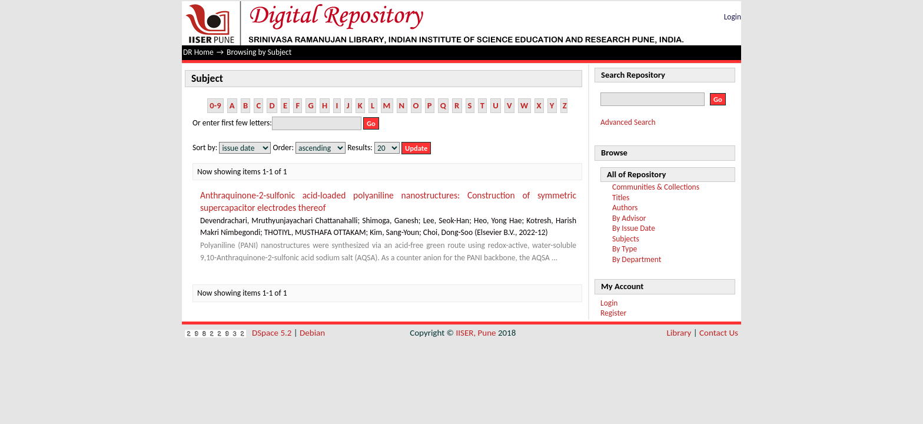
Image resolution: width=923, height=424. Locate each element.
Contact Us (718, 332)
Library (679, 332)
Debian (312, 332)
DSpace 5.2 (273, 332)
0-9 (215, 105)
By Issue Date (633, 228)
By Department (636, 259)
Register (613, 313)
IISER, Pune (476, 332)
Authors (625, 208)
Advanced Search (628, 122)
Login (732, 17)
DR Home (198, 52)
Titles (620, 198)
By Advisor (629, 218)
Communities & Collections (655, 187)
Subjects (625, 239)
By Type (624, 249)
